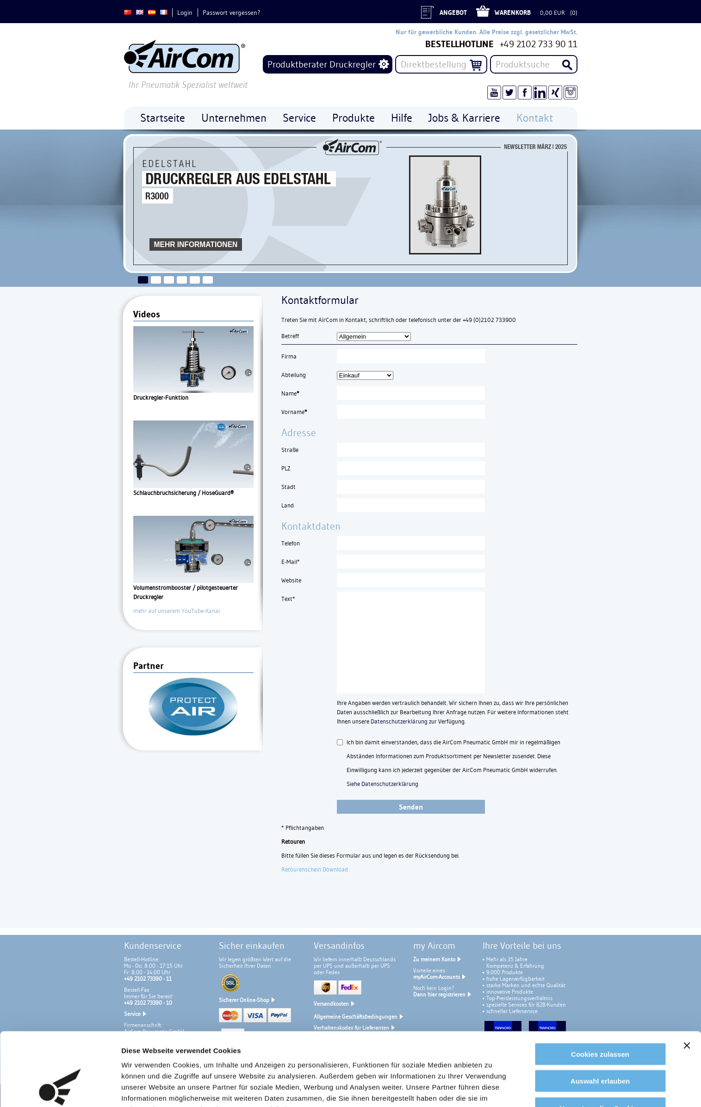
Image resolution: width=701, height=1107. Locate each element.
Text (288, 598)
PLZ (286, 468)
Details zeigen (144, 1089)
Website (291, 580)
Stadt (288, 486)
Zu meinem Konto (434, 959)
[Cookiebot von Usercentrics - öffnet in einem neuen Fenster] (59, 1089)
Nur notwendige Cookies (600, 1044)
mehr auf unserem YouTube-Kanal (176, 610)
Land (287, 505)
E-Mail (290, 561)
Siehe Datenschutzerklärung (382, 783)
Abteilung (293, 374)
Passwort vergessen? (231, 12)
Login (184, 12)
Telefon (290, 543)
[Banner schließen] (686, 981)
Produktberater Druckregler (321, 64)
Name (290, 393)
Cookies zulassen (600, 990)
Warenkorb (513, 12)
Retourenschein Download (314, 869)
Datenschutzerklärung (399, 721)
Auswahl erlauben (600, 1017)
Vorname (294, 411)
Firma (289, 356)
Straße (289, 449)
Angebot (453, 12)
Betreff (290, 336)
